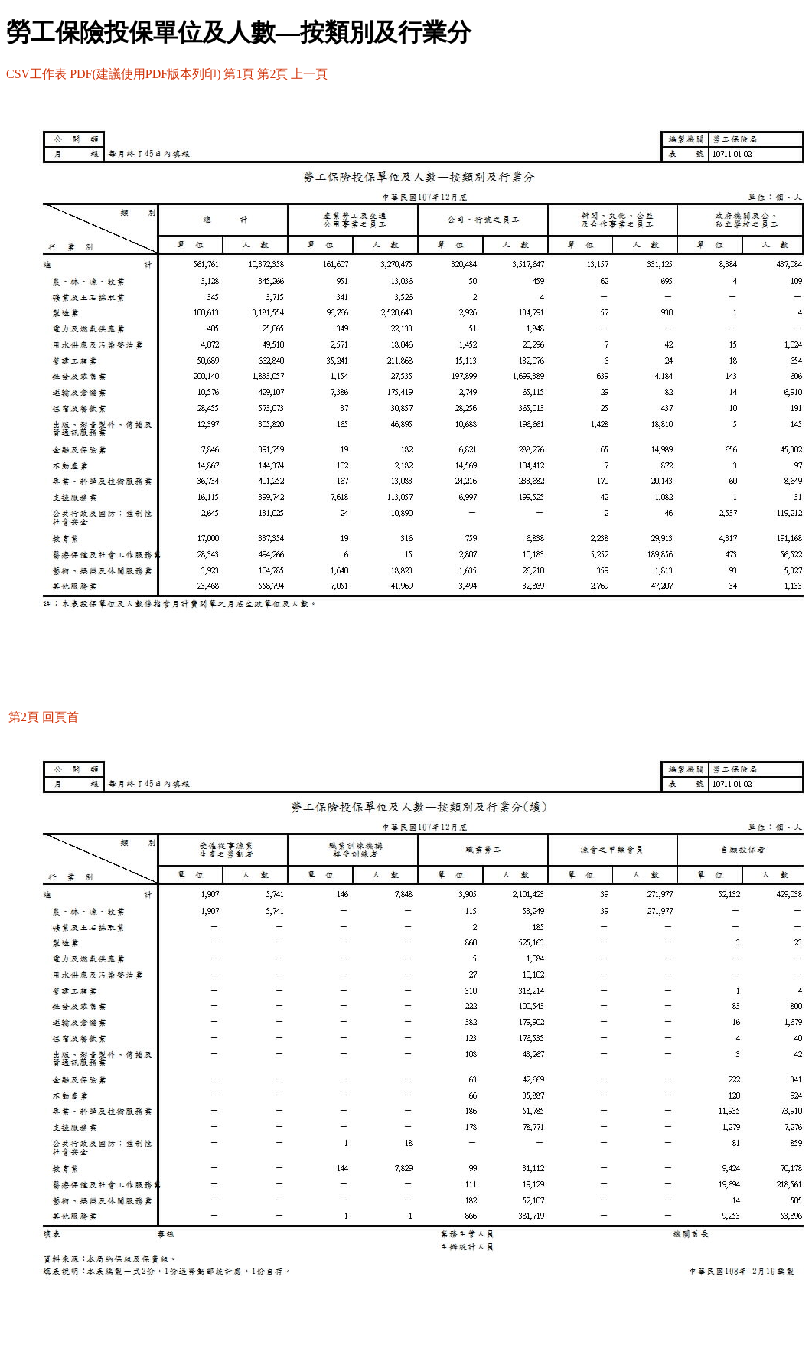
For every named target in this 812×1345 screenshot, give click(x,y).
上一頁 (309, 73)
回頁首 (60, 716)
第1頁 (238, 73)
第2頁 (272, 73)
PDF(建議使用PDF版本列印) (145, 73)
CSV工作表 (36, 73)
